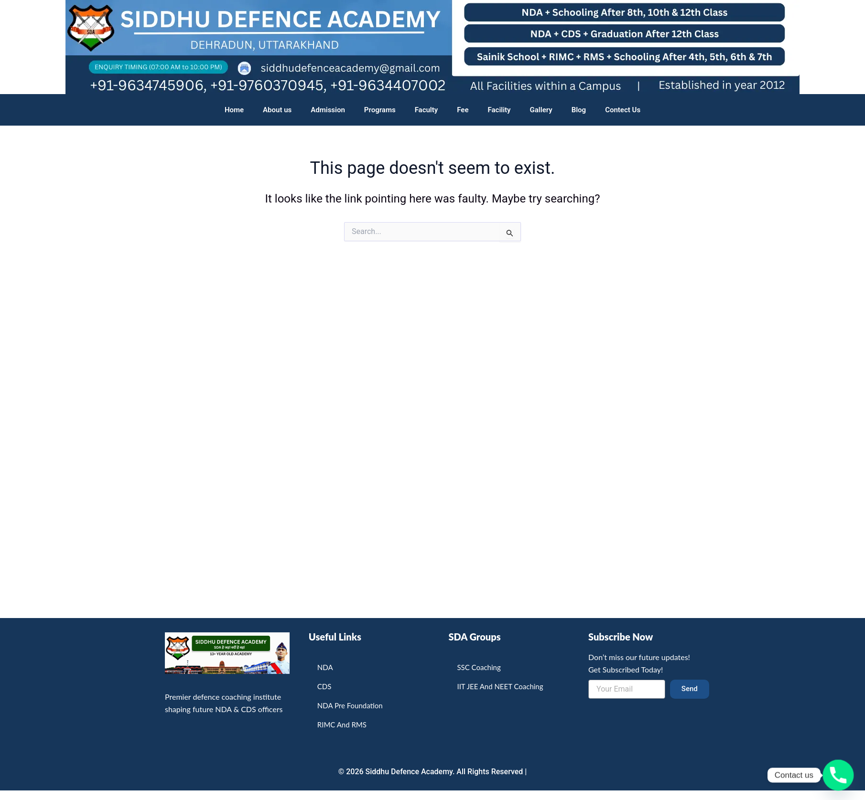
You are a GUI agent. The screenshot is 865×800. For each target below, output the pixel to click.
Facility (499, 110)
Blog (579, 110)
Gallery (541, 110)
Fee (462, 110)
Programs (380, 110)
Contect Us (622, 110)
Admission (328, 110)
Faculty (426, 110)
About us (277, 110)
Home (234, 110)
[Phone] (838, 775)
